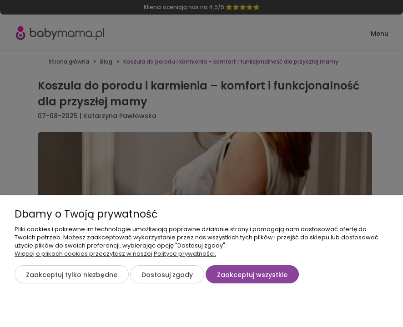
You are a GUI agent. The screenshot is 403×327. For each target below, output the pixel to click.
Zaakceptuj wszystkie (252, 274)
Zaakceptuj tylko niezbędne (71, 274)
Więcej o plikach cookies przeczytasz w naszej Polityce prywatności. (115, 253)
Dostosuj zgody (167, 274)
